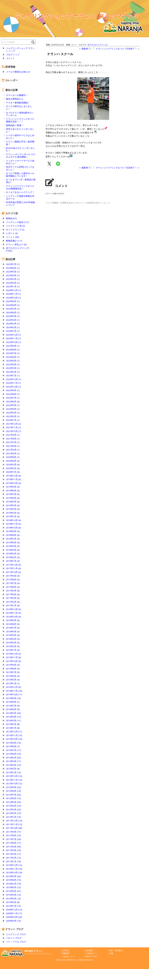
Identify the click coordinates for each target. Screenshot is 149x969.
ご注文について (68, 956)
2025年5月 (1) (13, 271)
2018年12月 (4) (13, 520)
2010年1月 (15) (13, 905)
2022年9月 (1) (13, 390)
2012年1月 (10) (13, 816)
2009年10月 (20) (14, 916)
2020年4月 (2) (13, 460)
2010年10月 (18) (14, 872)
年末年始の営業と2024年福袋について (20, 203)
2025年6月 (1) (13, 267)
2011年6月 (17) (13, 842)
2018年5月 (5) (13, 546)
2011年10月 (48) (14, 827)
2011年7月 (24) (13, 839)
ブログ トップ (13, 54)
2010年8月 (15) (13, 879)
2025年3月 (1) (13, 279)
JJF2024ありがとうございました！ (20, 149)
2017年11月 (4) (13, 568)
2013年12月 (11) (14, 731)
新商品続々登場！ (14, 125)
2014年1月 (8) (13, 727)
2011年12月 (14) (14, 820)
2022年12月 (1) (13, 379)
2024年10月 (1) (13, 297)
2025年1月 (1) (13, 286)
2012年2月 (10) (13, 813)
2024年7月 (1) (13, 308)
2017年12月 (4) (13, 564)
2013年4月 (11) (13, 761)
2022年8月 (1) (13, 394)
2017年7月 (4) (13, 583)
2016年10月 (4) (13, 616)
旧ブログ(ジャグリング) (98, 44)
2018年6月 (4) (13, 542)
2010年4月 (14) (13, 894)
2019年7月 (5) (13, 494)
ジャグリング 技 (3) (15, 225)
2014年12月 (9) (13, 687)
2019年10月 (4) (13, 483)
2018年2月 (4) (13, 557)
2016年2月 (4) (13, 646)
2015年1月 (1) (13, 683)
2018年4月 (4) (13, 549)
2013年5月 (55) (13, 757)
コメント (10, 58)
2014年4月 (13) (13, 716)
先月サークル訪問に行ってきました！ (20, 168)
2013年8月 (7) (13, 746)
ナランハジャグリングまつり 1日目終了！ (116, 48)
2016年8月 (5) (13, 624)
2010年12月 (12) (14, 865)
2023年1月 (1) (13, 375)
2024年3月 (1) (13, 323)
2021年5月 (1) (13, 449)
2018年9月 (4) (13, 531)
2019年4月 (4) (13, 505)
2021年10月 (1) (13, 431)
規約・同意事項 (116, 950)
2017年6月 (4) (13, 586)
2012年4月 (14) (13, 805)
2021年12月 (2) (13, 423)
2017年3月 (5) (13, 597)
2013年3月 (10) (13, 764)
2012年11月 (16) (14, 779)
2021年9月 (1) (13, 434)
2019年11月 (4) (13, 479)
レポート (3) (12, 233)
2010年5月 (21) (13, 891)
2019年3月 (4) (13, 508)
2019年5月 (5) (13, 501)
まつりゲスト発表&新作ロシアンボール (20, 114)
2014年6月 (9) (13, 709)
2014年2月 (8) (13, 724)
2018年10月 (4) (13, 527)
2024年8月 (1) (13, 305)
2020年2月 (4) (13, 468)
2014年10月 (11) (14, 694)
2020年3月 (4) (13, 464)
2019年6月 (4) (13, 497)
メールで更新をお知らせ (18, 71)
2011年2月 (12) (13, 857)
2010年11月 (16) (14, 868)
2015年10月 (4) (13, 661)
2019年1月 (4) (13, 516)
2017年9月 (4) (13, 575)
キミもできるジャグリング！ (20, 192)
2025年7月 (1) (13, 264)
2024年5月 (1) (13, 316)
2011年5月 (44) (13, 846)
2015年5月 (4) (13, 679)
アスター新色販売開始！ (18, 102)
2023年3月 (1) (13, 368)
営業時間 (65, 953)
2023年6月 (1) (13, 356)
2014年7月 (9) (13, 705)
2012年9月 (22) (13, 787)
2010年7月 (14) (13, 883)
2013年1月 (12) (13, 772)
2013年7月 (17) (13, 750)
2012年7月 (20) (13, 794)
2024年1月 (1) (13, 330)
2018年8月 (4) (13, 535)
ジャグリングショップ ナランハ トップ (20, 49)
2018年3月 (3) (13, 553)
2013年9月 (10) (13, 742)
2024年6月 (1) (13, 312)
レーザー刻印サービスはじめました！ (20, 136)
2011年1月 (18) (13, 861)
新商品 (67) (11, 218)
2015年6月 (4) (13, 675)
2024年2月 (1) (13, 327)
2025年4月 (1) (13, 275)
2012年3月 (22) (13, 809)
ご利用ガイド (91, 953)
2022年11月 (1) (13, 382)
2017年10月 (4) (13, 572)
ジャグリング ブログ (16, 934)
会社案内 (89, 950)
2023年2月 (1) (13, 371)
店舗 (111, 953)
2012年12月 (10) (14, 776)
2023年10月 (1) (13, 342)
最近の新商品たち (14, 98)
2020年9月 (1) (13, 457)
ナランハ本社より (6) (16, 244)
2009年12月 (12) (14, 909)
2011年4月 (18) (13, 850)
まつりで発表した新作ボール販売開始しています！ (20, 174)
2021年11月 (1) (13, 427)
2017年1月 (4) (13, 605)
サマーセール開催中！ (17, 95)
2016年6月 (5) (13, 631)
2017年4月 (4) (13, 594)
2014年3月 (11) (13, 720)
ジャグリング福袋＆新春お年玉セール (20, 197)
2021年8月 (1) (13, 438)
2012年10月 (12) (14, 783)
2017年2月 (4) (13, 601)
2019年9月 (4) (13, 486)
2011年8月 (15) (13, 835)
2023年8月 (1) (13, 349)
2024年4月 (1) (13, 319)
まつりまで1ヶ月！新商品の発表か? (21, 181)
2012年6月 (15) (13, 798)
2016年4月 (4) (13, 638)
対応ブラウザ (91, 956)
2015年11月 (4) (13, 657)
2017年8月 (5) (13, 579)
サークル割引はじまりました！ (19, 107)
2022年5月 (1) (13, 405)
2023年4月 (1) (13, 364)
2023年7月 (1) (13, 353)
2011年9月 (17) (13, 831)
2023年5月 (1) (13, 360)
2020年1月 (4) (13, 471)
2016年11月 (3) (13, 612)
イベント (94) (12, 236)
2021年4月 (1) (13, 453)
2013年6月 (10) (13, 753)
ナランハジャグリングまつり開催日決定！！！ (20, 120)
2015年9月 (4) (13, 664)
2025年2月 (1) (13, 282)
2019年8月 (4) (13, 490)
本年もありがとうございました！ (20, 130)
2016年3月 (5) (13, 642)
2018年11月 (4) (13, 523)
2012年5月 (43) (13, 802)
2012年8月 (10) (13, 790)
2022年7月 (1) (13, 397)
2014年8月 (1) (13, 701)
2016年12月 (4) (13, 609)
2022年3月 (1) (13, 412)
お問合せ (65, 950)
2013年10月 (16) (14, 738)
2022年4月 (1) (13, 408)
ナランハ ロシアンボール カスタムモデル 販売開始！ (21, 155)
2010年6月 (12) (13, 887)
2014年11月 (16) (14, 690)
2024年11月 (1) (13, 293)
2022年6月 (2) (13, 401)
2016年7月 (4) (13, 627)
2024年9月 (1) (13, 301)
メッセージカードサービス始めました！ (20, 162)
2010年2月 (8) (13, 902)
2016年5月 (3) (13, 635)
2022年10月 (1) (13, 386)
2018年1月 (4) (13, 560)
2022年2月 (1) (13, 416)
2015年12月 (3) (13, 653)
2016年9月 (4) (13, 620)
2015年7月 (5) (13, 672)
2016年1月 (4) (13, 649)
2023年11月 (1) (13, 338)
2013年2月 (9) (13, 768)
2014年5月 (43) (13, 713)
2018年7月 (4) (13, 538)
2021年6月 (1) (13, 446)
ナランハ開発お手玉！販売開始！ (20, 143)
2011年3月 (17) (13, 853)
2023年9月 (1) (13, 345)
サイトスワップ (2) (15, 229)
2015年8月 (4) (13, 668)
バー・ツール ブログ (16, 941)
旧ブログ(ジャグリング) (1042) (17, 249)
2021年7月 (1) (13, 442)
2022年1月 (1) (13, 419)
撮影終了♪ (87, 48)
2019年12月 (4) (13, 475)
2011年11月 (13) (14, 824)
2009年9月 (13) (13, 920)
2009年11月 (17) (14, 913)
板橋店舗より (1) (14, 240)
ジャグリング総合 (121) (17, 222)
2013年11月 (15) (14, 735)
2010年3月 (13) (13, 898)
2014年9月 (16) (13, 698)
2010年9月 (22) (13, 876)
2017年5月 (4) (13, 590)
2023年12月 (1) (13, 334)
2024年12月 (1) (13, 290)
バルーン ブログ (14, 937)
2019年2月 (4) (13, 512)
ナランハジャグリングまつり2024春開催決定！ (20, 187)
